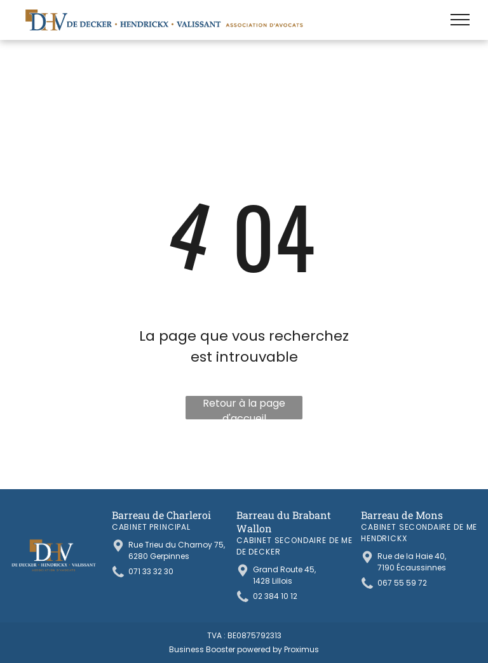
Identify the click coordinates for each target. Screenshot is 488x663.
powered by (259, 649)
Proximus (301, 649)
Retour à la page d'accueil (244, 407)
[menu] (460, 19)
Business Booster (202, 649)
